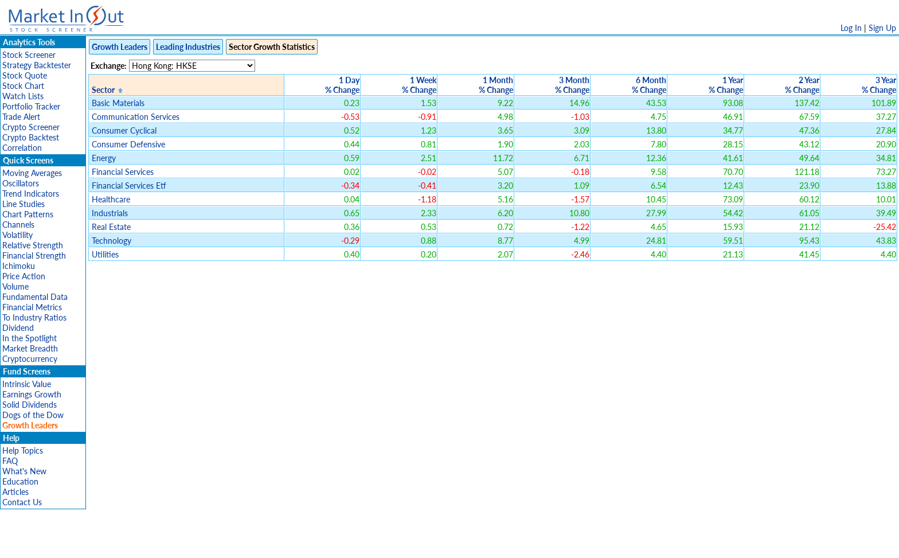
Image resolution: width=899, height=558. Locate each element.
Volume (15, 286)
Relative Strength (32, 245)
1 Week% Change (419, 85)
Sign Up (882, 28)
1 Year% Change (726, 85)
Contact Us (22, 502)
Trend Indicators (30, 193)
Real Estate (111, 227)
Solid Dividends (29, 404)
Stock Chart (23, 86)
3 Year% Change (879, 85)
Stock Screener (29, 55)
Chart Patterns (27, 214)
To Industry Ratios (34, 317)
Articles (15, 492)
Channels (18, 224)
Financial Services (123, 172)
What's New (24, 471)
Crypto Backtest (30, 137)
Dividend (18, 328)
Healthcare (111, 199)
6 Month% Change (649, 85)
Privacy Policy (368, 543)
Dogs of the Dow (33, 415)
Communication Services (135, 117)
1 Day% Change (342, 85)
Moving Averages (32, 173)
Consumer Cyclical (124, 130)
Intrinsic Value (26, 384)
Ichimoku (18, 266)
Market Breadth (30, 348)
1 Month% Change (496, 85)
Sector (103, 90)
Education (20, 481)
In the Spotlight (29, 338)
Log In (851, 28)
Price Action (23, 276)
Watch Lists (23, 96)
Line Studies (23, 204)
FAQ (10, 461)
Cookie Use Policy (498, 543)
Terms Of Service (429, 543)
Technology (111, 240)
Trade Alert (21, 117)
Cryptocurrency (29, 359)
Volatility (17, 235)
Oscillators (20, 183)
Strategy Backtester (36, 65)
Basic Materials (118, 103)
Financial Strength (34, 255)
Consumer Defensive (128, 144)
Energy (104, 158)
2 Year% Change (802, 85)
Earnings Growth (31, 394)
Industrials (110, 213)
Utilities (105, 254)
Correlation (22, 148)
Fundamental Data (35, 297)
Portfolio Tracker (31, 106)
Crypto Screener (31, 127)
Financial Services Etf (129, 185)
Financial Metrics (32, 307)
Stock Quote (24, 75)
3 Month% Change (572, 85)
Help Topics (22, 450)
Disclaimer (318, 543)
